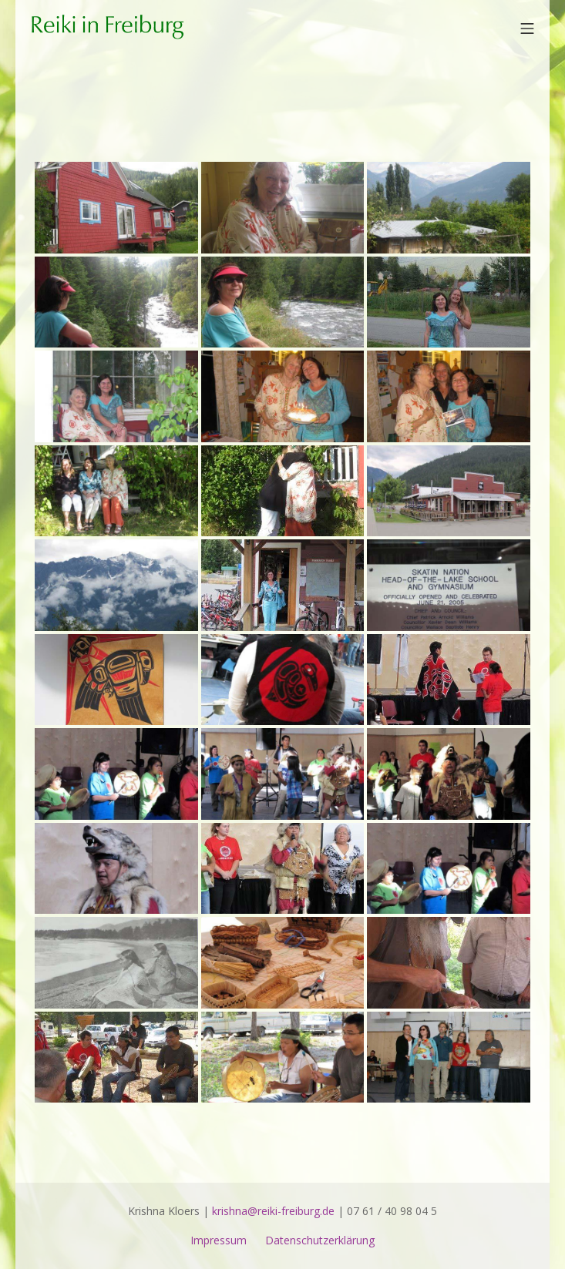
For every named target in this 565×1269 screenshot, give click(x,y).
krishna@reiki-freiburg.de (273, 1211)
